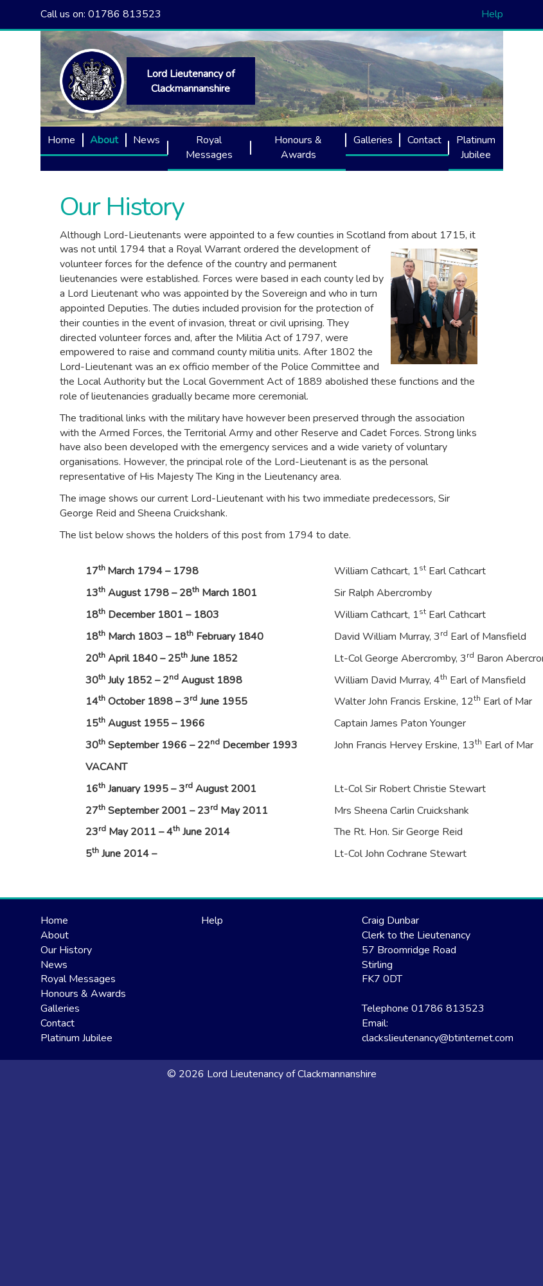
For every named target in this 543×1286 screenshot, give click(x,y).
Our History (122, 206)
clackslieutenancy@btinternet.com (437, 1038)
